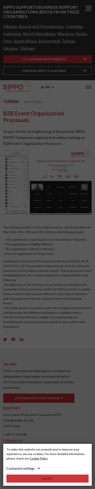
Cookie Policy (39, 458)
